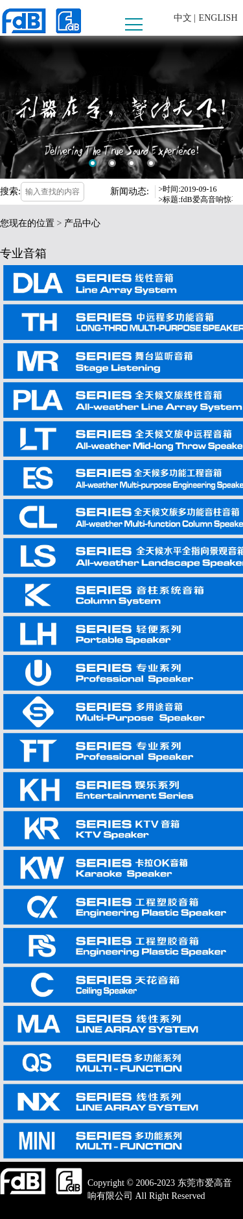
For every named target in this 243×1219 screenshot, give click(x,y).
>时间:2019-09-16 (188, 189)
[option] (121, 107)
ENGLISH (218, 18)
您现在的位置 (27, 223)
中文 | (185, 18)
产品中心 (82, 223)
